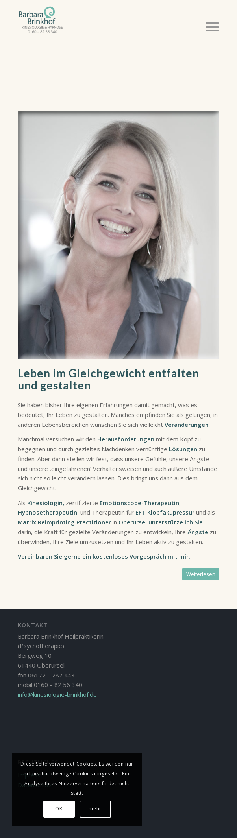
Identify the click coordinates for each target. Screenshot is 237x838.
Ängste (197, 532)
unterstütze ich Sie (175, 522)
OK (58, 808)
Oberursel (132, 522)
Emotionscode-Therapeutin (139, 503)
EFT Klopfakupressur (164, 512)
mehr (95, 808)
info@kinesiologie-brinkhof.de (57, 694)
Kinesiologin (44, 503)
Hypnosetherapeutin (47, 512)
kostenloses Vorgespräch (129, 556)
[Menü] (208, 26)
